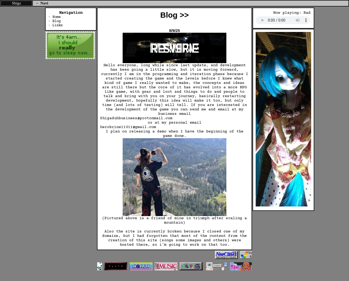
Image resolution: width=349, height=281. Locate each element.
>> (184, 15)
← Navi (42, 3)
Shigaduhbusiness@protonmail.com (136, 118)
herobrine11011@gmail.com (128, 127)
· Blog (54, 21)
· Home (54, 17)
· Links (55, 25)
